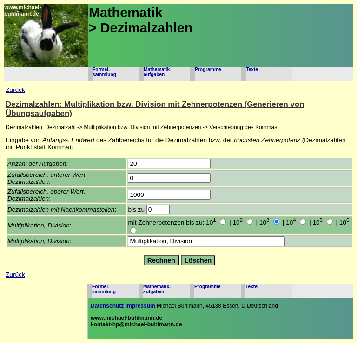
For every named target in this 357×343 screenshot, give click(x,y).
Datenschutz (107, 306)
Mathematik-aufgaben (157, 72)
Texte (252, 69)
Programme (208, 69)
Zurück (15, 89)
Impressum (140, 306)
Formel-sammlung (104, 72)
